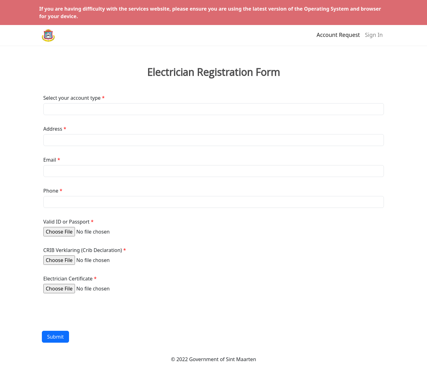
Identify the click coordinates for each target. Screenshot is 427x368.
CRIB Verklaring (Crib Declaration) (82, 250)
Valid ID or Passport (66, 221)
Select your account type (72, 97)
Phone (50, 190)
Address (52, 128)
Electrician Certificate (68, 278)
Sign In (374, 38)
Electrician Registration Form (213, 72)
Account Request (338, 38)
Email (49, 159)
